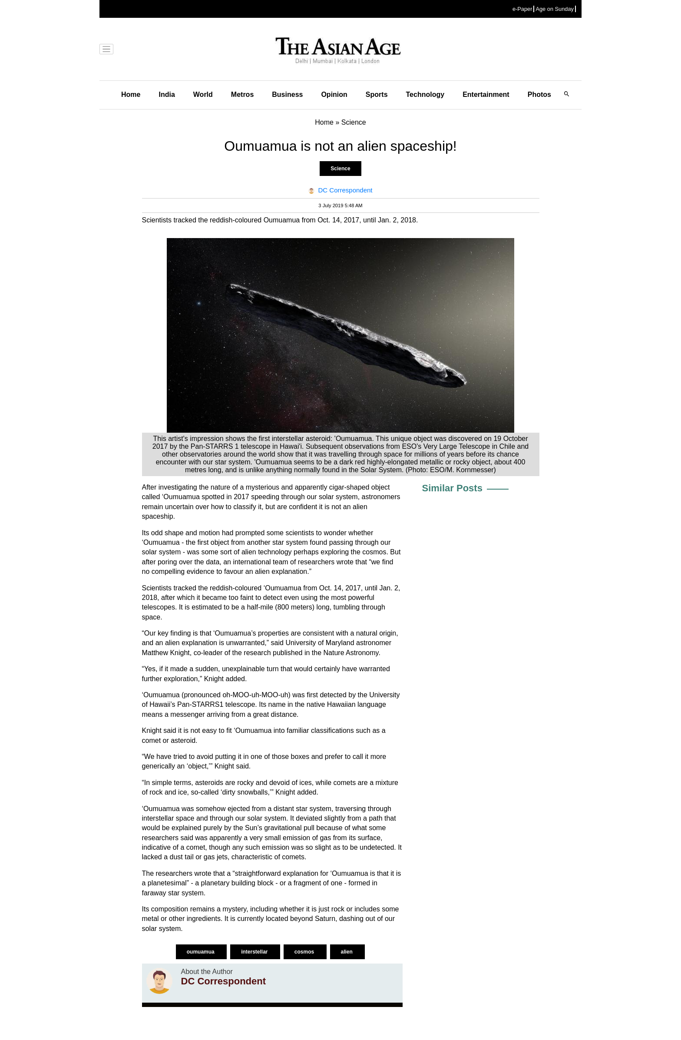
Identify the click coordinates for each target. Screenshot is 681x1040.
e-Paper (522, 9)
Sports (377, 94)
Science (340, 169)
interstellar (255, 952)
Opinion (334, 94)
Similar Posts (452, 488)
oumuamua (201, 952)
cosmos (305, 952)
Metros (242, 94)
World (203, 94)
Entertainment (486, 94)
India (167, 94)
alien (347, 952)
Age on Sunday (555, 9)
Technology (425, 94)
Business (287, 94)
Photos (539, 94)
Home (130, 94)
